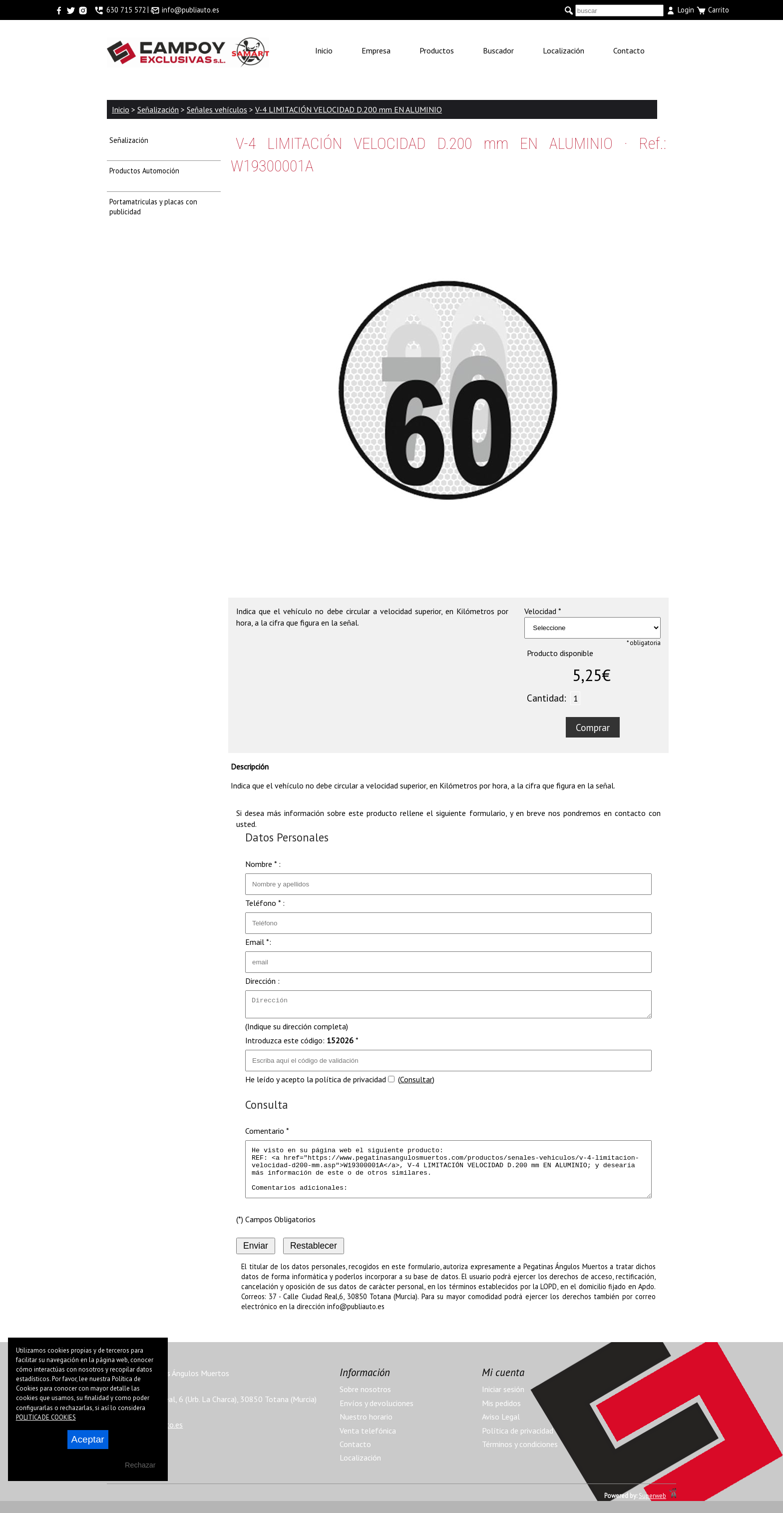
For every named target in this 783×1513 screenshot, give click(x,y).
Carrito (712, 10)
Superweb (652, 1508)
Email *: (258, 942)
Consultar (416, 1082)
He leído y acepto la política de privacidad (315, 1082)
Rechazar (140, 1465)
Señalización (128, 140)
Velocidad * (542, 611)
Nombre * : (263, 864)
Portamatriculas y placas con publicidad (153, 206)
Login (680, 10)
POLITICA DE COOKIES (46, 1417)
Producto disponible (560, 653)
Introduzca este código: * (302, 1043)
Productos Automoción (144, 170)
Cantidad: (546, 698)
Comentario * (267, 1134)
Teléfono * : (265, 903)
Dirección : (262, 981)
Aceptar (87, 1439)
